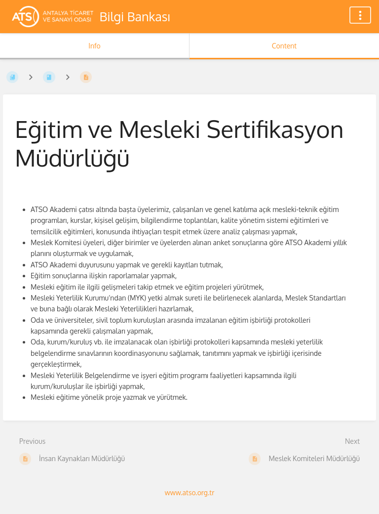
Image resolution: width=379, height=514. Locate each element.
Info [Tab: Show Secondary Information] (94, 46)
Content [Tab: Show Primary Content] (284, 46)
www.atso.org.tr (189, 492)
